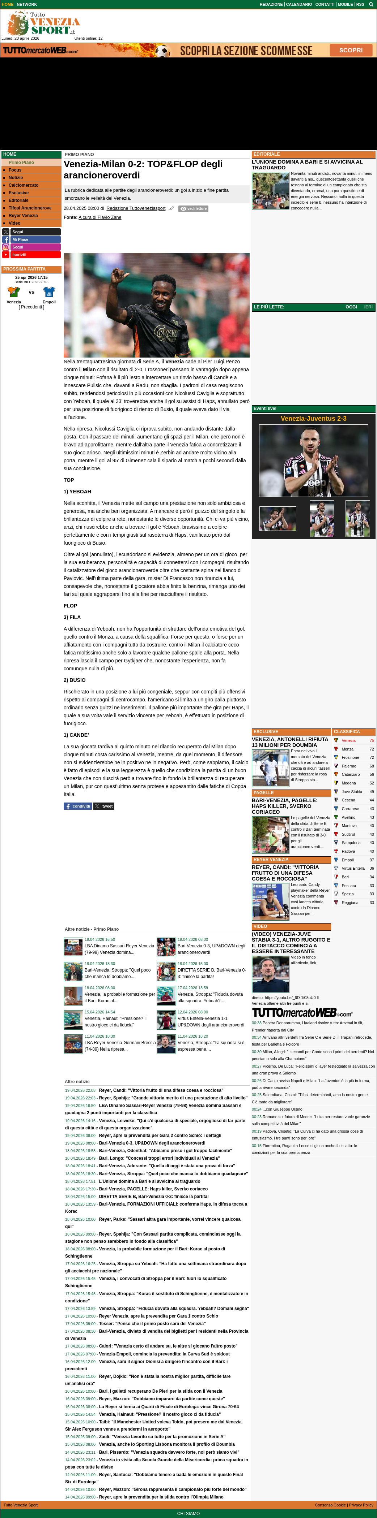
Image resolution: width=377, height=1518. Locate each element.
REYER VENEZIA (271, 859)
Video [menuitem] (11, 223)
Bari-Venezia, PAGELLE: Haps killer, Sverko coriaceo (153, 1189)
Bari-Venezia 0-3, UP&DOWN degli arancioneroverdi (152, 1143)
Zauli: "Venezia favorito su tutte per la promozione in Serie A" (162, 1436)
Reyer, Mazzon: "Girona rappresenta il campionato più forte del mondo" (173, 1489)
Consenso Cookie (330, 1505)
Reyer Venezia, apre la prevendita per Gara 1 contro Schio (158, 1316)
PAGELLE (264, 792)
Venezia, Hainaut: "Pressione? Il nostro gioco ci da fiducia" (160, 1414)
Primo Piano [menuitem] (18, 162)
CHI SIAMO (188, 1513)
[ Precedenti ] (32, 307)
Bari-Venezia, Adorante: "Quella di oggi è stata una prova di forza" (167, 1165)
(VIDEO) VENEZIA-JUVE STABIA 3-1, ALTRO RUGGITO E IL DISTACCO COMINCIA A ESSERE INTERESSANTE (291, 942)
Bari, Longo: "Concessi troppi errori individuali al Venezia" (159, 1158)
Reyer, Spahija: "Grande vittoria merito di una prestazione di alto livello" (173, 1097)
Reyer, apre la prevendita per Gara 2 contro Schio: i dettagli (160, 1135)
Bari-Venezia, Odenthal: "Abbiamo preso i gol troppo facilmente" (165, 1150)
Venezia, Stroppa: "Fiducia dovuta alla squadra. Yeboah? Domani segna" (174, 1308)
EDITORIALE (267, 154)
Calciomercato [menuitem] (21, 185)
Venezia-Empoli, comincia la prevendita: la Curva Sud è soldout (164, 1354)
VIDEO (260, 926)
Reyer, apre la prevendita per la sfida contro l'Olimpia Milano (161, 1497)
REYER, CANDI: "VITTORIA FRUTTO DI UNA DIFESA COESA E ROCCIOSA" (285, 873)
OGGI (351, 307)
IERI (368, 307)
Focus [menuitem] (12, 170)
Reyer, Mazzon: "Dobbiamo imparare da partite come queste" (162, 1398)
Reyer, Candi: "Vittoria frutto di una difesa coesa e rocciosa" (161, 1090)
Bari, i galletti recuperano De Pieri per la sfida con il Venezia (161, 1391)
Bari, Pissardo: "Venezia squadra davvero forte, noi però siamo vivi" (169, 1452)
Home (9, 154)
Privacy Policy (361, 1505)
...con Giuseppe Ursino (282, 1109)
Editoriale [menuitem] (16, 200)
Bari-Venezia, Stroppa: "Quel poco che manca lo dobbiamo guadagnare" (173, 1173)
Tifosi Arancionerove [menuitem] (27, 208)
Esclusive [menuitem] (16, 192)
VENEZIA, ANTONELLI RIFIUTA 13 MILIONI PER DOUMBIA (290, 742)
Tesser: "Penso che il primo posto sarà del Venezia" (152, 1323)
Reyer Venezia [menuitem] (20, 215)
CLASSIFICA (347, 731)
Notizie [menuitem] (13, 177)
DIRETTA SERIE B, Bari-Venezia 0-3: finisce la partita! (154, 1196)
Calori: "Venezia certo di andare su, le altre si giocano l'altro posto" (168, 1346)
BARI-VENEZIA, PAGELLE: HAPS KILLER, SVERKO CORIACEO (285, 806)
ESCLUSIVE (266, 731)
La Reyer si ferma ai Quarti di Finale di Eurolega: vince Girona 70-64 (169, 1406)
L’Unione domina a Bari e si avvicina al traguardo (149, 1181)
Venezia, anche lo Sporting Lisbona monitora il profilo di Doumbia (167, 1444)
